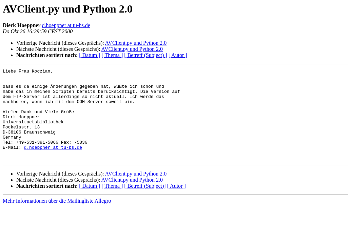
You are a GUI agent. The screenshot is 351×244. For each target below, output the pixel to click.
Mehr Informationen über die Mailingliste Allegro (57, 219)
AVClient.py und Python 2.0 (136, 43)
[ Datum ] (89, 55)
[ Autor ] (178, 55)
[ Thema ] (112, 55)
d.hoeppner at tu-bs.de (66, 25)
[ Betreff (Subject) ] (145, 55)
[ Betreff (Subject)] (144, 204)
